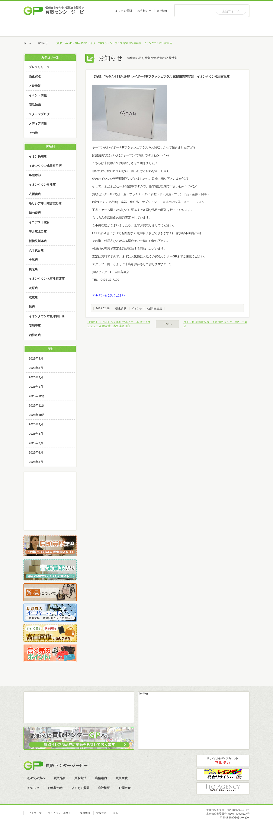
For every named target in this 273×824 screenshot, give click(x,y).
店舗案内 (168, 27)
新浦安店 (35, 325)
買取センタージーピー (55, 765)
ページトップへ (255, 682)
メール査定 (50, 497)
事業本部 (35, 175)
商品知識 (35, 104)
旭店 (32, 306)
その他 (33, 133)
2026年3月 (36, 368)
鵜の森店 (35, 212)
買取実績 (200, 27)
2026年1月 (36, 386)
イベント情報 (38, 95)
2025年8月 (36, 433)
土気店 (33, 259)
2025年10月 (37, 415)
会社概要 (162, 10)
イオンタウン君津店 (42, 184)
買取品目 (104, 27)
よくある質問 (123, 10)
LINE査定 (50, 509)
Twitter (143, 693)
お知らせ (233, 27)
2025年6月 (36, 452)
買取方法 (136, 27)
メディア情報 (38, 123)
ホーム (39, 27)
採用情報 (85, 813)
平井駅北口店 (38, 231)
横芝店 (33, 269)
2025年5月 (36, 462)
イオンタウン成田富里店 (147, 308)
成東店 (33, 297)
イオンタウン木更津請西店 (47, 278)
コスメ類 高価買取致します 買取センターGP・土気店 (215, 324)
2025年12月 (37, 396)
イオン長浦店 (38, 156)
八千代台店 (36, 250)
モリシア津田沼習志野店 (45, 203)
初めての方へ (72, 27)
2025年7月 (36, 443)
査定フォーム (231, 11)
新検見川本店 (38, 241)
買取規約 (101, 813)
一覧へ (167, 324)
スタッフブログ (39, 114)
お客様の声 (144, 10)
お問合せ (125, 788)
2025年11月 (37, 405)
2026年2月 (36, 377)
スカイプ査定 (50, 521)
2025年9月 (36, 424)
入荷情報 (35, 86)
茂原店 (33, 288)
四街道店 (35, 335)
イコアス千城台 (39, 222)
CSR (115, 813)
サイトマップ (34, 813)
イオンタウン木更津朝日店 (47, 316)
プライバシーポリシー (60, 813)
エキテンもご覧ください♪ (109, 295)
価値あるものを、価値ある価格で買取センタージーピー (55, 10)
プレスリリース (39, 67)
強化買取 (120, 308)
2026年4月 (36, 358)
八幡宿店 (35, 194)
